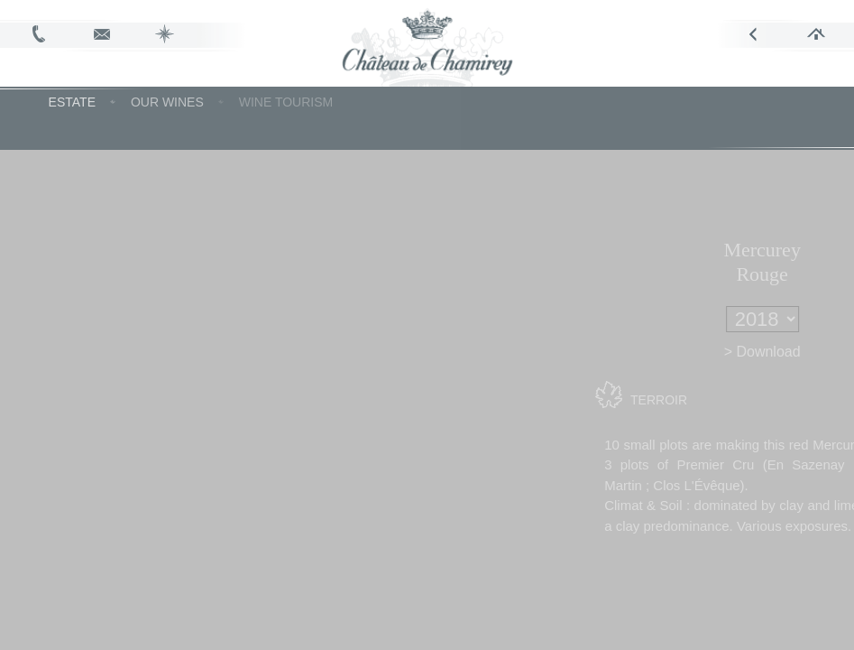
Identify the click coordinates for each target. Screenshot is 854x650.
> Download (791, 351)
